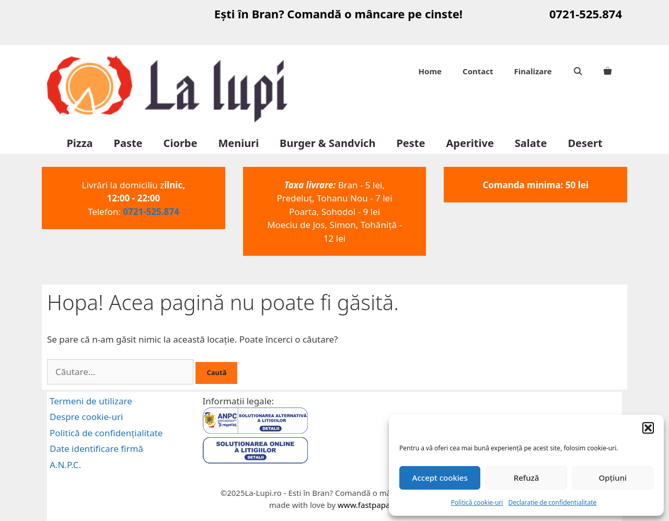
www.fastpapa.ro (369, 505)
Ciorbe (181, 143)
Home (430, 71)
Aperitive (469, 143)
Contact (478, 71)
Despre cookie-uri (86, 417)
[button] (648, 428)
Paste (128, 143)
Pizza (79, 143)
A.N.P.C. (65, 465)
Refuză (526, 477)
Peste (410, 143)
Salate (531, 143)
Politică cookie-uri (477, 502)
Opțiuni (612, 477)
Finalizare (533, 71)
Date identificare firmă (96, 449)
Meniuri (238, 143)
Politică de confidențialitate (106, 433)
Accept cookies (440, 477)
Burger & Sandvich (327, 143)
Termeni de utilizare (91, 401)
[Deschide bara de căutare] (577, 71)
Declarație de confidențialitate (552, 502)
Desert (585, 143)
